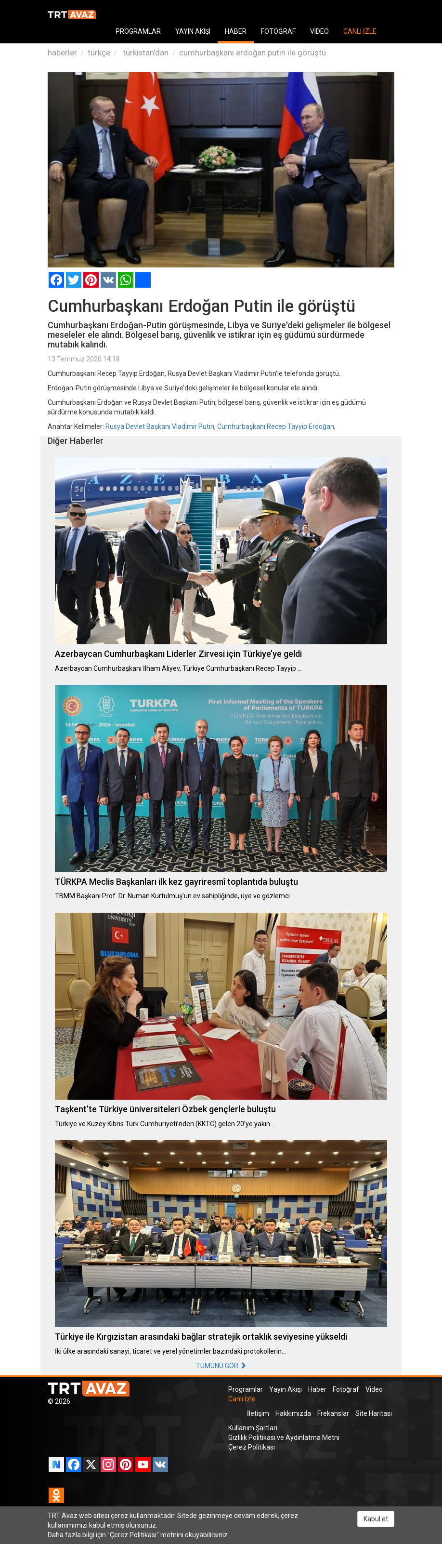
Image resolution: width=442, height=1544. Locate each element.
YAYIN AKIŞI (192, 31)
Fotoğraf (346, 1389)
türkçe (99, 52)
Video (374, 1389)
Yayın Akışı (285, 1389)
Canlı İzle (242, 1399)
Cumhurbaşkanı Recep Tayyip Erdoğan (275, 426)
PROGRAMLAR (138, 31)
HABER (236, 31)
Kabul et (376, 1519)
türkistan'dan (145, 52)
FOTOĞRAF (278, 31)
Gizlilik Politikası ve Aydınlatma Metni (283, 1437)
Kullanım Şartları (252, 1428)
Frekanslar (333, 1413)
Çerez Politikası (251, 1447)
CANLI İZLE (360, 31)
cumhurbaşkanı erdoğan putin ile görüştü (252, 52)
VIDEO (319, 31)
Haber (317, 1389)
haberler (62, 52)
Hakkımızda (293, 1413)
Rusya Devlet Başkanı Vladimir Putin (159, 426)
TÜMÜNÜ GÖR (221, 1366)
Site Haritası (373, 1413)
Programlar (245, 1389)
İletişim (258, 1413)
